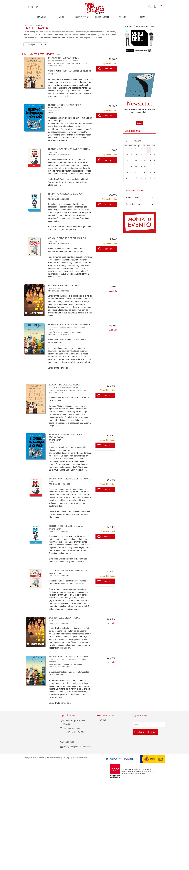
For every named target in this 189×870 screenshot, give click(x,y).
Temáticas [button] (41, 17)
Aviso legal (66, 758)
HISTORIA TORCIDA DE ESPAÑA (65, 194)
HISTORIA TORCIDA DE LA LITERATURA (69, 149)
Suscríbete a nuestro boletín (145, 732)
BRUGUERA (52, 113)
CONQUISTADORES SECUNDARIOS (67, 238)
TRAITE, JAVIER (81, 63)
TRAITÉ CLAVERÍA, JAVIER (58, 332)
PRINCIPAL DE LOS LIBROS (58, 154)
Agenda (122, 17)
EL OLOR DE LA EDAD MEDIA (63, 59)
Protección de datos (53, 758)
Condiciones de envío (80, 758)
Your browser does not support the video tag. (139, 64)
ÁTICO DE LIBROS (55, 66)
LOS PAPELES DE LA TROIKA (63, 285)
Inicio (26, 25)
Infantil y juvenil (82, 17)
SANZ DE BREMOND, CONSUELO (61, 63)
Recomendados (102, 17)
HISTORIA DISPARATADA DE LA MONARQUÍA (64, 106)
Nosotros (143, 17)
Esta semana (132, 130)
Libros (61, 17)
